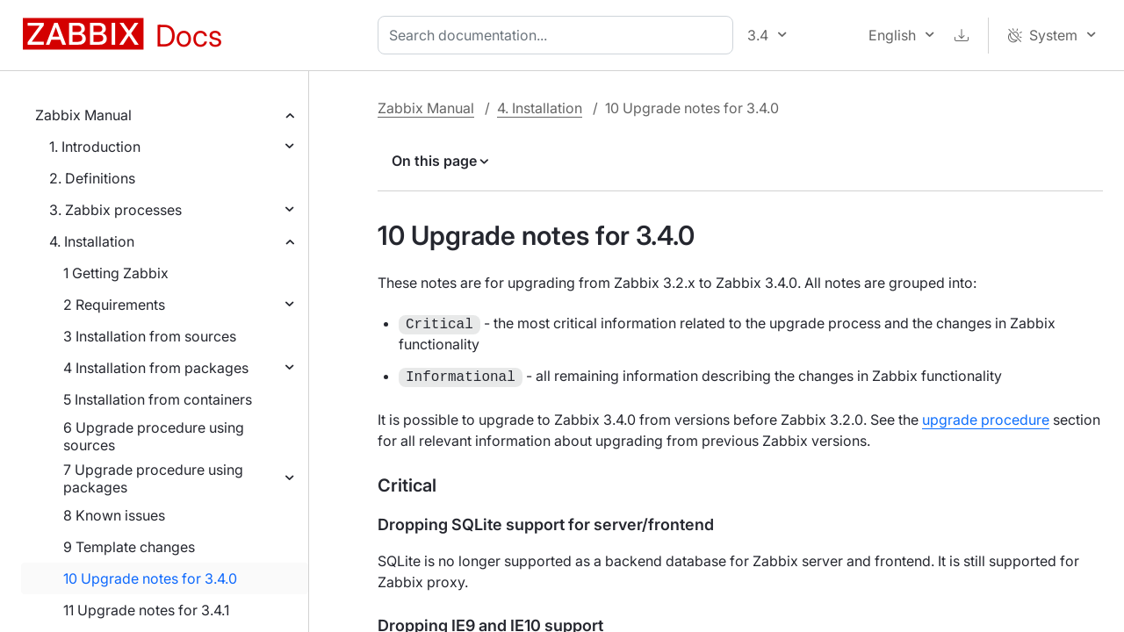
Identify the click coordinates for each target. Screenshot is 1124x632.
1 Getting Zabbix (116, 273)
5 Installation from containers (157, 399)
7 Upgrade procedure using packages (153, 478)
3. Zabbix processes (115, 210)
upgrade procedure (985, 419)
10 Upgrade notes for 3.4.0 (150, 578)
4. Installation (91, 241)
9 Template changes (129, 547)
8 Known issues (114, 515)
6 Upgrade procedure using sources (153, 436)
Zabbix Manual (83, 115)
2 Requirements (114, 304)
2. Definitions (92, 178)
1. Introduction (94, 146)
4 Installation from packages (156, 368)
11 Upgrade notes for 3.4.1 (146, 610)
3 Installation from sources (149, 336)
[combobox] (559, 35)
